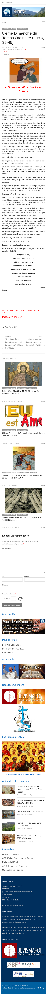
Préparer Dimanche (22, 28)
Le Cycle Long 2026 (11, 645)
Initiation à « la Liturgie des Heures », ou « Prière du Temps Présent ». (30, 789)
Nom (4, 576)
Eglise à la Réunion (11, 862)
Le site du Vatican (10, 854)
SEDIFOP (5, 889)
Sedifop (6, 54)
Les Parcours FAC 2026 (13, 649)
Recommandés (32, 388)
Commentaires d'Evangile (9, 28)
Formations (7, 653)
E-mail (27, 576)
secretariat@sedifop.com (15, 905)
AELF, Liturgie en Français (14, 866)
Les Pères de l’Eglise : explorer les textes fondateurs (23, 774)
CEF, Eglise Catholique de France (17, 858)
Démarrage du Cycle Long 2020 (30, 811)
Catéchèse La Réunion (12, 870)
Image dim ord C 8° (12, 317)
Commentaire (7, 548)
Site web (5, 585)
